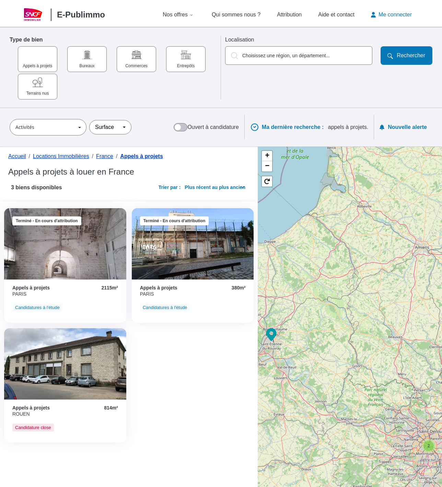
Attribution (289, 14)
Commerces (136, 65)
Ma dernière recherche (293, 127)
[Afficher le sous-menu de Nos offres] (191, 14)
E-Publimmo (81, 14)
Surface (104, 127)
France (104, 156)
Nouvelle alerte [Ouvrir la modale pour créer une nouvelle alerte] (403, 127)
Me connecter (391, 14)
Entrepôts (186, 65)
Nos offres (175, 14)
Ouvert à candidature (213, 127)
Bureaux (87, 65)
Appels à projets (37, 65)
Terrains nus (37, 93)
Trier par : (170, 187)
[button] (298, 55)
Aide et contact (336, 14)
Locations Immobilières (61, 156)
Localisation (239, 40)
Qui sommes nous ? (236, 14)
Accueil (17, 156)
